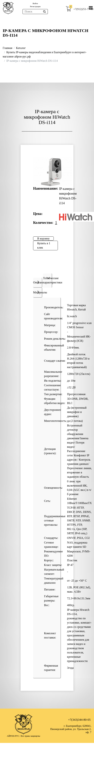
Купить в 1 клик (43, 245)
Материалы (37, 292)
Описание (37, 282)
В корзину (43, 238)
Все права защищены (30, 736)
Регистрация (35, 6)
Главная (7, 47)
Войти (35, 3)
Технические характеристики (47, 280)
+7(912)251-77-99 (83, 9)
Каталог (21, 47)
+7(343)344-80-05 (79, 719)
